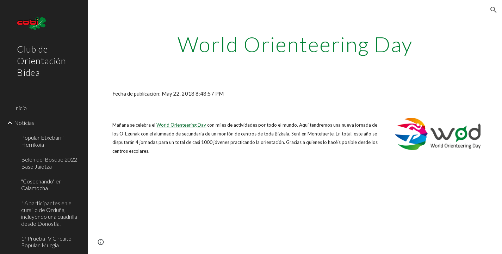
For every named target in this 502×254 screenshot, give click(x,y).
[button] (493, 9)
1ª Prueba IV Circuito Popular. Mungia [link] (46, 241)
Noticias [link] (24, 122)
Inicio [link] (20, 107)
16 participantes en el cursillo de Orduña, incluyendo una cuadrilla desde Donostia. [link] (49, 213)
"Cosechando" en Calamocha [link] (41, 184)
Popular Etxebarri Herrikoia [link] (42, 140)
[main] (295, 44)
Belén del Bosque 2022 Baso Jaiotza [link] (49, 162)
